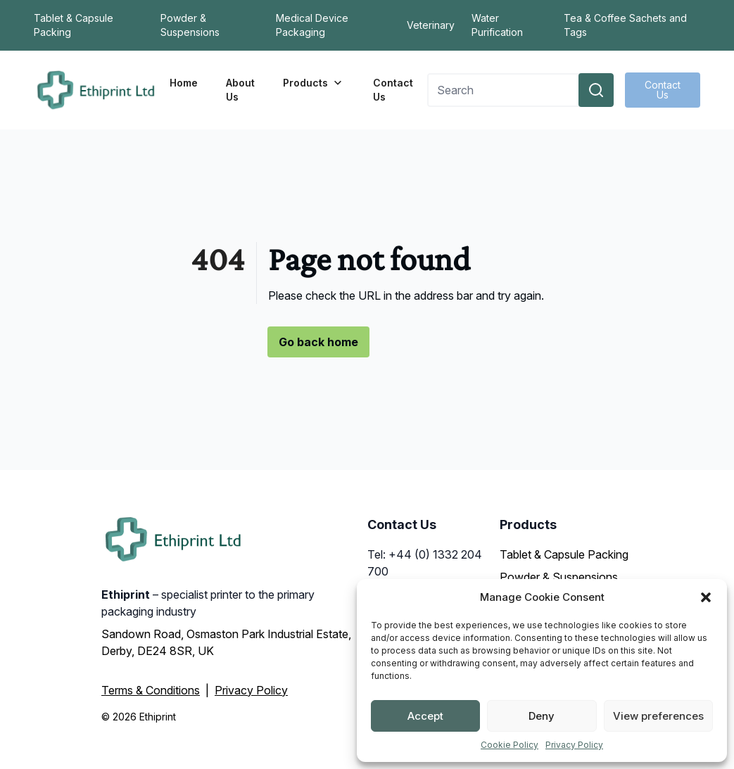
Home (184, 83)
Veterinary (431, 25)
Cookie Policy (509, 744)
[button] (706, 597)
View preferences (658, 716)
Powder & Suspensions (190, 25)
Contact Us (393, 90)
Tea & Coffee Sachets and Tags (625, 25)
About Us (240, 90)
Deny (542, 716)
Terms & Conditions (150, 690)
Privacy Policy (574, 744)
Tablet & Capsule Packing (73, 25)
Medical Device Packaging (312, 25)
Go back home (318, 342)
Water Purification (497, 25)
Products (314, 83)
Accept (425, 716)
